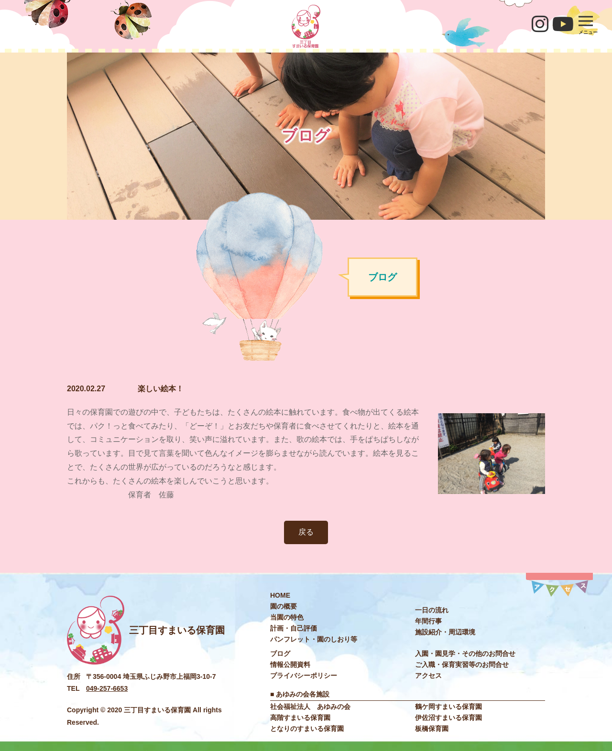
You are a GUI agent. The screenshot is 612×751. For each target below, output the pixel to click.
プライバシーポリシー (303, 675)
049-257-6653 (107, 688)
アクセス (428, 675)
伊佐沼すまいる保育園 (448, 717)
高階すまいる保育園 (300, 717)
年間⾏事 (428, 621)
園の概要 (283, 606)
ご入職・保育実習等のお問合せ (462, 664)
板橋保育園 (431, 728)
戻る (306, 532)
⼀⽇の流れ (431, 610)
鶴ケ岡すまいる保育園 (448, 706)
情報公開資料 (290, 664)
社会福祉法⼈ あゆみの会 (310, 706)
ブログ (280, 653)
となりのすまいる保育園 (307, 728)
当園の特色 (287, 617)
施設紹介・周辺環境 (445, 632)
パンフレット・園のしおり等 (313, 639)
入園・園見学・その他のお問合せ (465, 653)
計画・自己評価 (293, 628)
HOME (280, 595)
